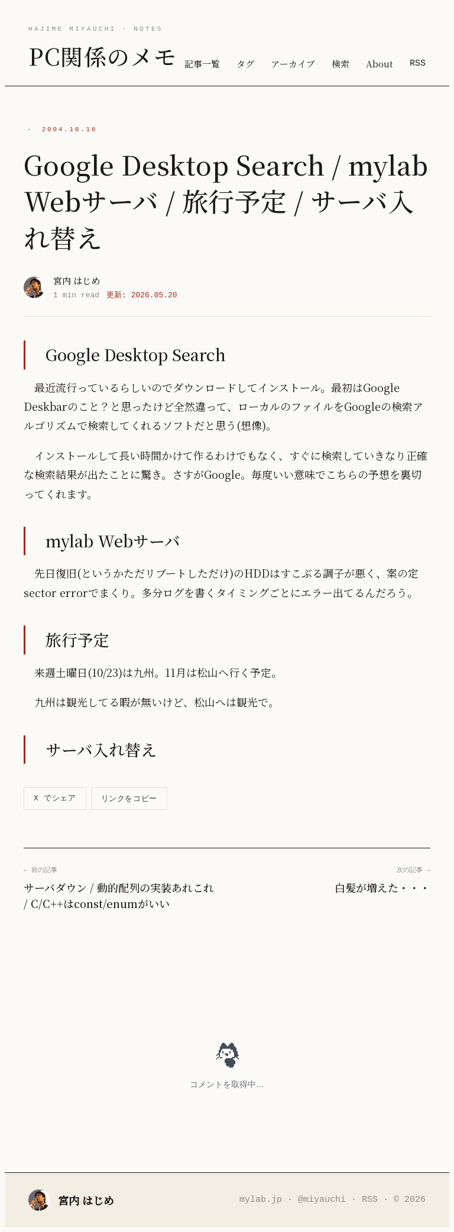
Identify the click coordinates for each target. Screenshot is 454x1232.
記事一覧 (202, 63)
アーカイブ (293, 63)
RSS (418, 63)
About (379, 63)
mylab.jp (260, 1199)
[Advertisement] (227, 976)
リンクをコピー (129, 798)
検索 (340, 63)
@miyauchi (322, 1199)
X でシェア (55, 798)
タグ (245, 63)
